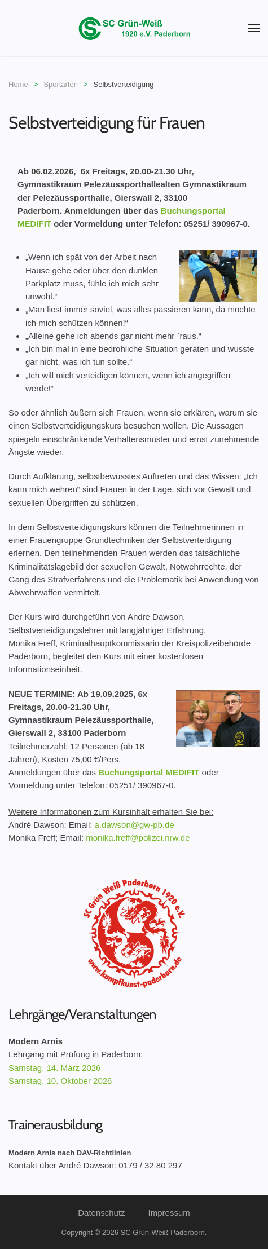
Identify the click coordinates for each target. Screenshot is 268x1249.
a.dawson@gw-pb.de (134, 824)
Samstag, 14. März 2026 (54, 1068)
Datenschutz (101, 1212)
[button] (254, 28)
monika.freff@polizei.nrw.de (138, 837)
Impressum (169, 1212)
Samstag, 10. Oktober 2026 (60, 1080)
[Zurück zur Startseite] (134, 28)
